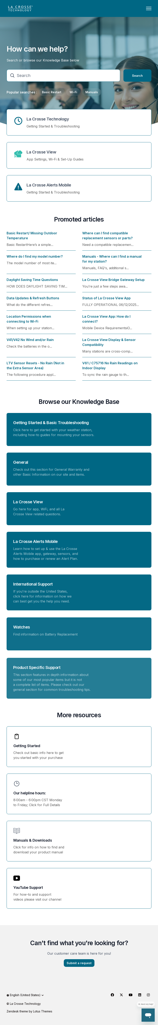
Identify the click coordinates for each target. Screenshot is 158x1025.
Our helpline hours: (29, 793)
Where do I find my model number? (35, 259)
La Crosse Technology (48, 119)
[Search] (63, 75)
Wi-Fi (73, 92)
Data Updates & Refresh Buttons (33, 300)
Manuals (91, 92)
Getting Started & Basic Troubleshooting (51, 425)
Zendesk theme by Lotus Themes (29, 1011)
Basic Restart (51, 92)
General (20, 466)
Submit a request (79, 965)
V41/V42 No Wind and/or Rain (30, 342)
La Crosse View (41, 152)
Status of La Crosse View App (106, 300)
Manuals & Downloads (32, 840)
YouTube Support (28, 887)
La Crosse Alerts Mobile (49, 185)
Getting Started (26, 746)
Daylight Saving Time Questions (32, 282)
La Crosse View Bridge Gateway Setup (113, 282)
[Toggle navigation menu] (148, 8)
